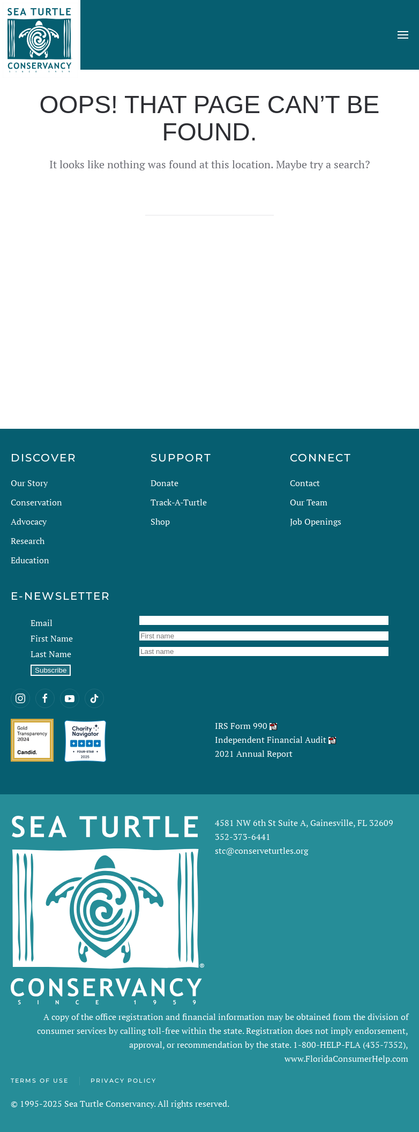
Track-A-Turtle (179, 502)
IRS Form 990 (241, 726)
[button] (403, 35)
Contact (305, 483)
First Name (52, 638)
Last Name (51, 654)
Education (30, 560)
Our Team (308, 502)
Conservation (36, 502)
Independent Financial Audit (270, 740)
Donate (164, 483)
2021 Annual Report (254, 753)
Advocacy (29, 521)
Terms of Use (40, 1080)
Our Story (29, 483)
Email (42, 623)
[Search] (209, 204)
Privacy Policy (123, 1080)
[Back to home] (40, 35)
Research (27, 541)
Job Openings (315, 521)
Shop (160, 521)
